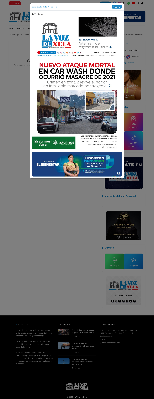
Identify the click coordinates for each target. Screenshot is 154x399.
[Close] (117, 7)
